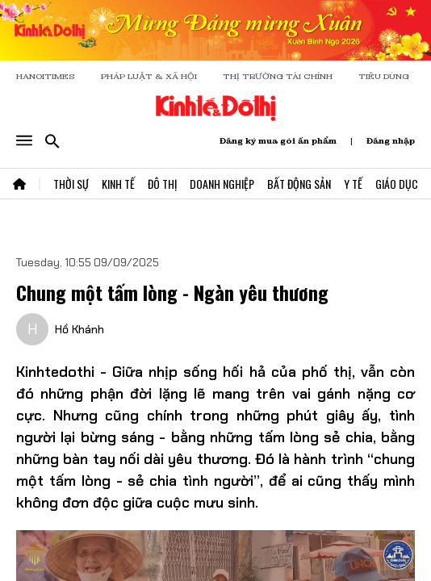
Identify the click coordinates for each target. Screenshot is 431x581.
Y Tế (353, 183)
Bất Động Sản (299, 183)
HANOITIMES (45, 76)
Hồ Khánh (79, 329)
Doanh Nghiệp (222, 183)
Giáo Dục (396, 183)
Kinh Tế (118, 183)
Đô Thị (162, 183)
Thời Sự (71, 183)
